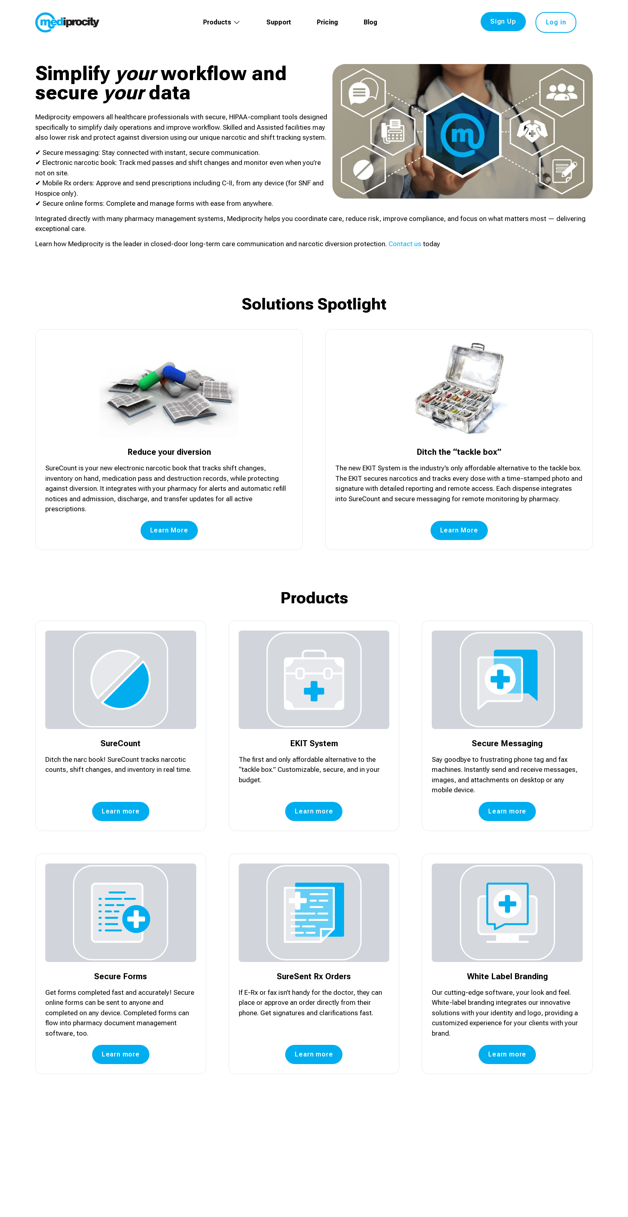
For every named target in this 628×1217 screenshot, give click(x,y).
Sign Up (503, 21)
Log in (556, 22)
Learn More (169, 530)
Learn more (121, 811)
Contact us (404, 244)
